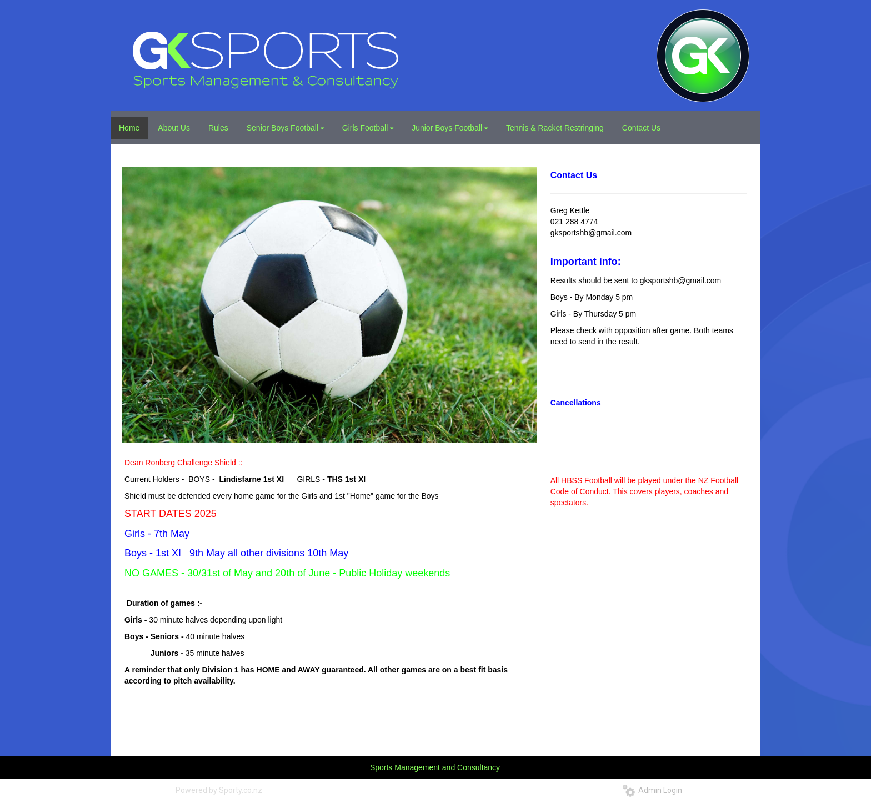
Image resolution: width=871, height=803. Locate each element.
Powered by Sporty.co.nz (219, 790)
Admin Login (652, 790)
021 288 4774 (574, 221)
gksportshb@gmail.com (681, 280)
